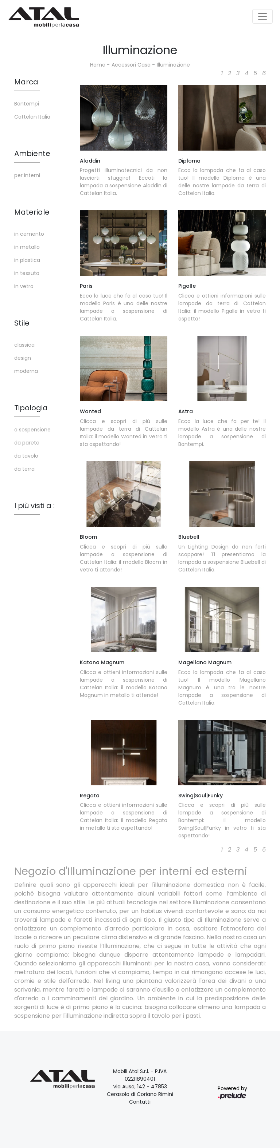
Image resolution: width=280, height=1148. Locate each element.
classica (24, 344)
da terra (24, 469)
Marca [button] (26, 82)
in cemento (29, 234)
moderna (26, 371)
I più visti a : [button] (34, 506)
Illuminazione (173, 64)
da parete (26, 442)
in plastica (27, 260)
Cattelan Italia (32, 116)
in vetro (24, 286)
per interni (27, 175)
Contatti (140, 1101)
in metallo (27, 247)
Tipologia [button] (31, 408)
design (22, 358)
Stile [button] (22, 323)
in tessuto (26, 273)
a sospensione (32, 429)
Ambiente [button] (32, 153)
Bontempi (26, 103)
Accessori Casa (131, 64)
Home (97, 64)
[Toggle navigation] (262, 16)
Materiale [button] (32, 212)
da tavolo (26, 455)
